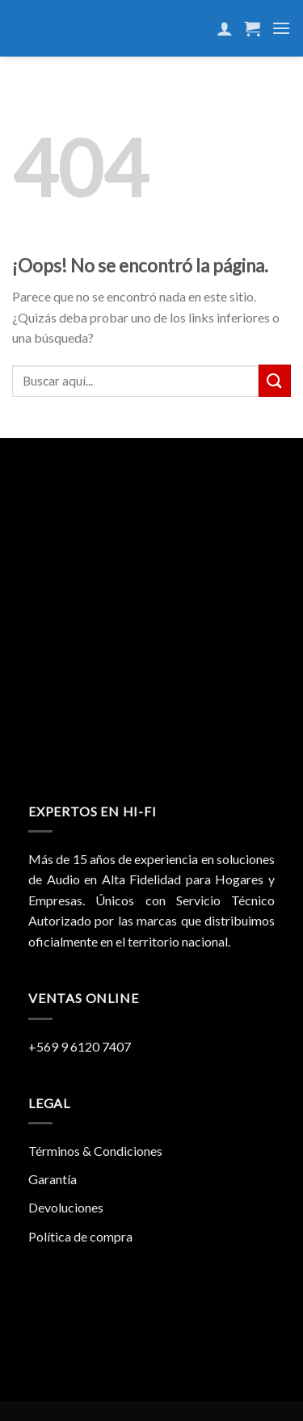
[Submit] (275, 380)
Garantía (52, 1179)
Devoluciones (65, 1207)
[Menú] (281, 28)
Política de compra (80, 1236)
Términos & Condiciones (95, 1150)
